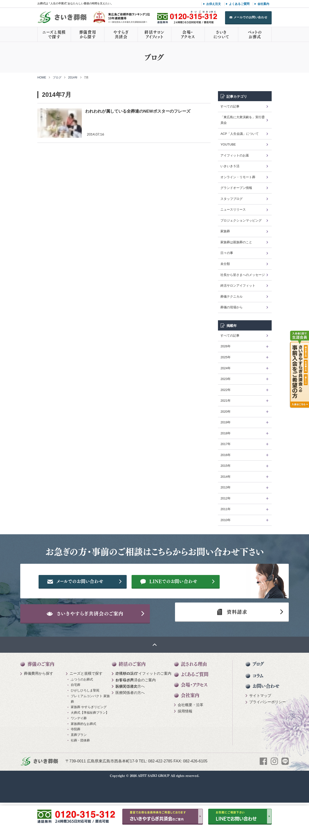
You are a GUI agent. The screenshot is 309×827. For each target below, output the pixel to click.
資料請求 (230, 633)
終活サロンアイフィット (154, 34)
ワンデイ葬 (79, 742)
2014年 (73, 77)
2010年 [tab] (225, 520)
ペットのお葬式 (255, 34)
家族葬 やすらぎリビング (89, 731)
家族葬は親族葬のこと (236, 242)
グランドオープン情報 (236, 188)
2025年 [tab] (225, 357)
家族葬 (225, 231)
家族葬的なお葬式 (83, 747)
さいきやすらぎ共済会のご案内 (94, 633)
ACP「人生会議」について (239, 134)
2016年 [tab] (225, 455)
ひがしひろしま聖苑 (85, 714)
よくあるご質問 (239, 4)
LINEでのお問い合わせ (185, 597)
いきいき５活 (229, 166)
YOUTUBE (228, 144)
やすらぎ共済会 (121, 34)
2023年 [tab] (225, 379)
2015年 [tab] (225, 465)
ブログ (57, 77)
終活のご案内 (132, 688)
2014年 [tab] (225, 476)
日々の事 (226, 253)
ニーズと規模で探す (54, 34)
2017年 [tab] (225, 444)
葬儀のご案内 (40, 688)
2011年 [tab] (225, 509)
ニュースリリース (233, 209)
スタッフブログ (231, 199)
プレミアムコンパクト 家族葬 (90, 722)
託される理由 (194, 688)
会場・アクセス (188, 34)
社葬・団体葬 (80, 764)
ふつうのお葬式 (82, 703)
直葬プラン (79, 758)
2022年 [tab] (225, 390)
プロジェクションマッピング (241, 220)
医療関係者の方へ (130, 710)
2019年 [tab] (225, 422)
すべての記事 (229, 106)
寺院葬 (75, 753)
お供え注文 (213, 4)
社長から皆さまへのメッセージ (242, 275)
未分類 (225, 264)
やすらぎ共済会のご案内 (135, 703)
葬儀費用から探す (87, 34)
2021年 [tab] (225, 400)
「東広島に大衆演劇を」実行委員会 (242, 120)
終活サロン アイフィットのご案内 (143, 697)
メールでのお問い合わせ (251, 17)
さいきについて (221, 34)
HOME (41, 77)
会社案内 (263, 4)
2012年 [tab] (225, 498)
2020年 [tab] (225, 411)
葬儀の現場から (231, 307)
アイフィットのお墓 (234, 155)
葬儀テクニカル (231, 296)
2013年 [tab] (225, 487)
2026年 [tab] (225, 346)
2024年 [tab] (225, 368)
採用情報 (185, 735)
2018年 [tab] (225, 433)
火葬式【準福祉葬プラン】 (90, 736)
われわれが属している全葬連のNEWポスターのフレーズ (137, 111)
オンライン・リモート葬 (237, 177)
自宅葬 (75, 708)
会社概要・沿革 (190, 728)
